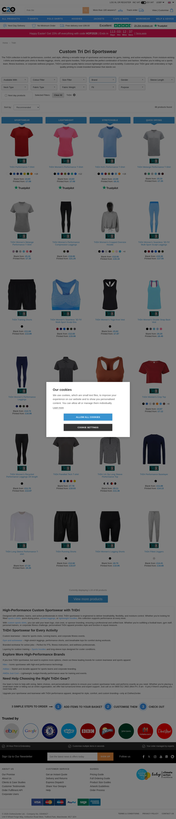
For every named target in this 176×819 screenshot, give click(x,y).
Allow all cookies (69, 422)
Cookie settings (106, 422)
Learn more (58, 413)
